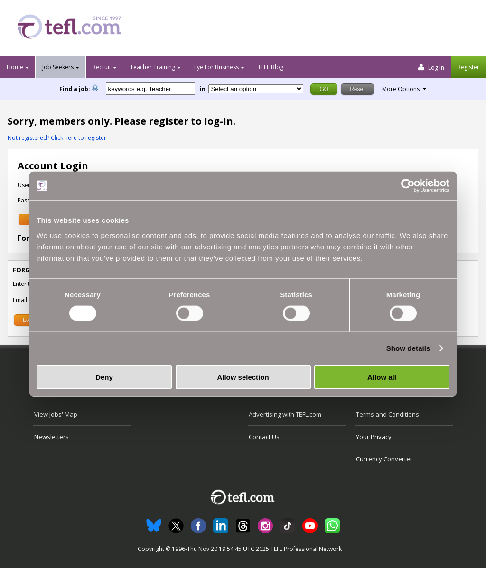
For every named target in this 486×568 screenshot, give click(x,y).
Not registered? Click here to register (57, 138)
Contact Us (264, 436)
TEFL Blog (270, 67)
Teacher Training (152, 67)
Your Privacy (374, 436)
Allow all (381, 377)
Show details (408, 348)
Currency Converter (384, 459)
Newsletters (51, 436)
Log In (431, 67)
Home (15, 67)
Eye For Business (216, 67)
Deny (104, 377)
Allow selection (243, 377)
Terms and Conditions (387, 414)
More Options (401, 89)
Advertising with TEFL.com (285, 414)
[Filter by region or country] (255, 88)
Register (468, 67)
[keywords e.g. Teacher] (150, 88)
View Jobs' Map (55, 414)
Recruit (102, 67)
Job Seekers (58, 67)
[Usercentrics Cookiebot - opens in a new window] (407, 186)
